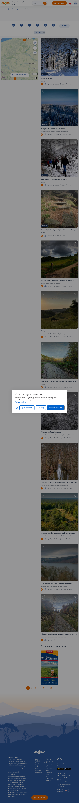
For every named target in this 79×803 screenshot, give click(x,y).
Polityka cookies (20, 402)
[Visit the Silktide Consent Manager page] (17, 407)
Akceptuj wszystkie (55, 407)
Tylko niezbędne (26, 407)
